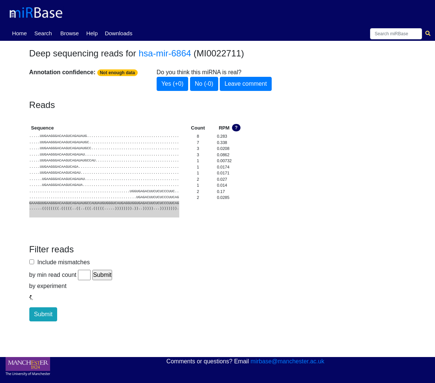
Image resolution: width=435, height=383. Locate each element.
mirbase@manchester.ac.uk (287, 361)
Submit (43, 314)
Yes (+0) (172, 84)
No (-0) (204, 84)
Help (92, 33)
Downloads (118, 33)
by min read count (52, 275)
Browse (69, 33)
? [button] (236, 127)
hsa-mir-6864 (164, 53)
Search (43, 33)
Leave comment (246, 84)
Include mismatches (62, 262)
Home (21, 32)
